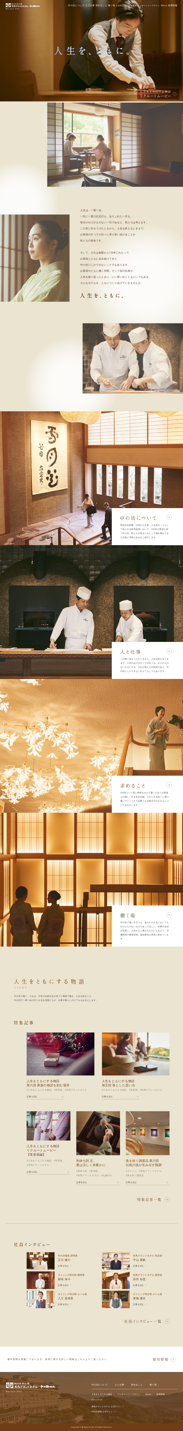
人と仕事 (90, 5)
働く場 (111, 5)
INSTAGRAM (97, 1400)
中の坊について (76, 5)
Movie (164, 5)
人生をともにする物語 (126, 5)
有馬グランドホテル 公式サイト (106, 1406)
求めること (101, 5)
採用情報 (172, 5)
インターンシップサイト (148, 5)
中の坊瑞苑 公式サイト (102, 1412)
